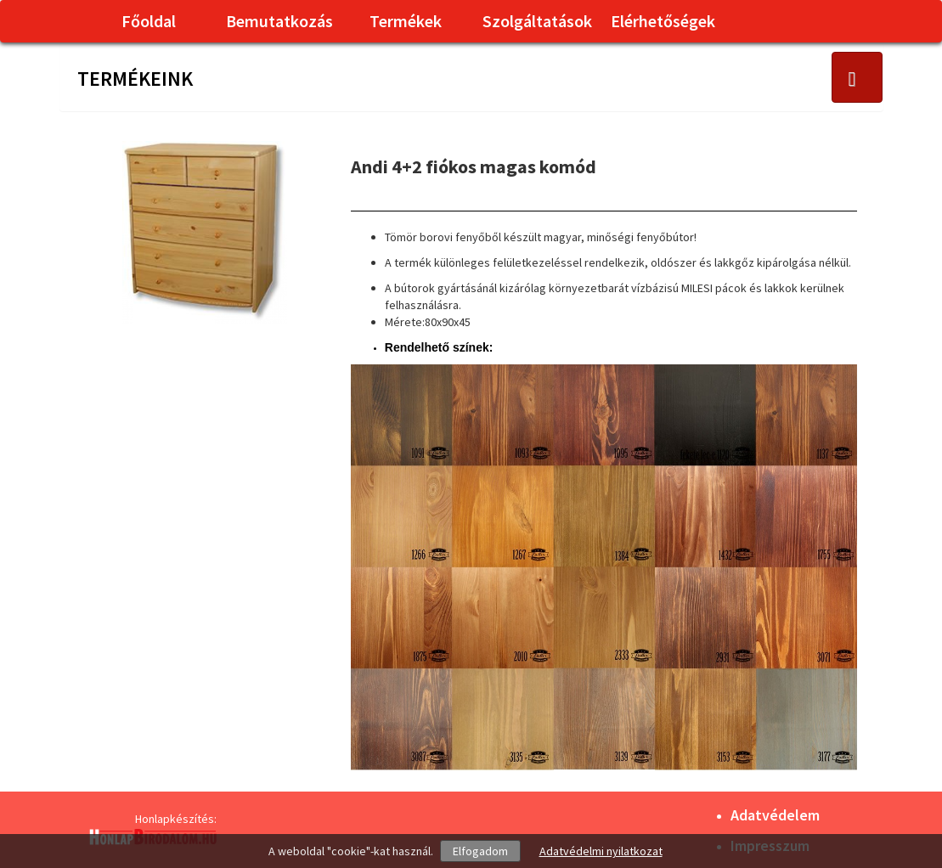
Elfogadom (480, 851)
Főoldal (148, 20)
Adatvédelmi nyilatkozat (601, 851)
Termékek (405, 20)
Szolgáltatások (537, 20)
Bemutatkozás (279, 20)
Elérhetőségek (663, 20)
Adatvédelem (775, 815)
